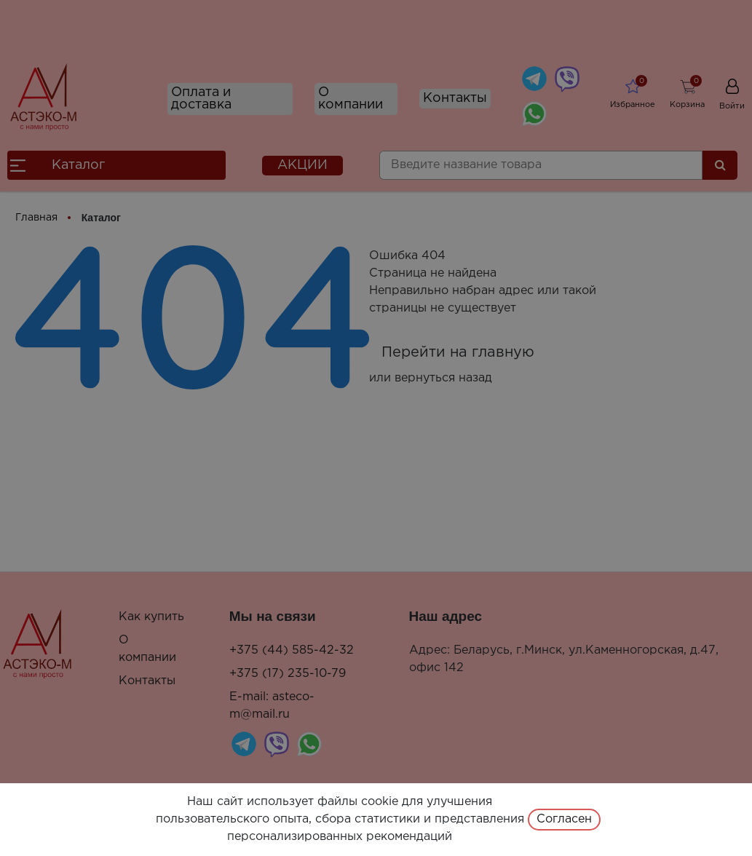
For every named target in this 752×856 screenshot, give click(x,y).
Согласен (564, 819)
